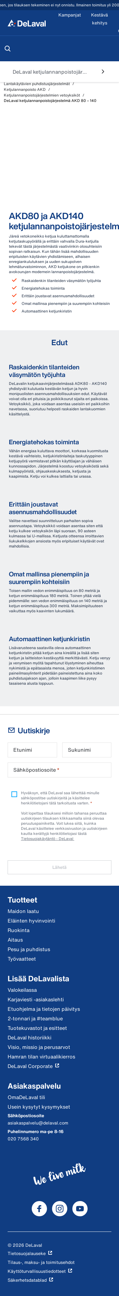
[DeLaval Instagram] (60, 1208)
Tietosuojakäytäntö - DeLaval (47, 838)
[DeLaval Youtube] (80, 1208)
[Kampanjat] (69, 23)
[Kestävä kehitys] (99, 23)
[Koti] (26, 23)
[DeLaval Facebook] (39, 1208)
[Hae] (7, 48)
